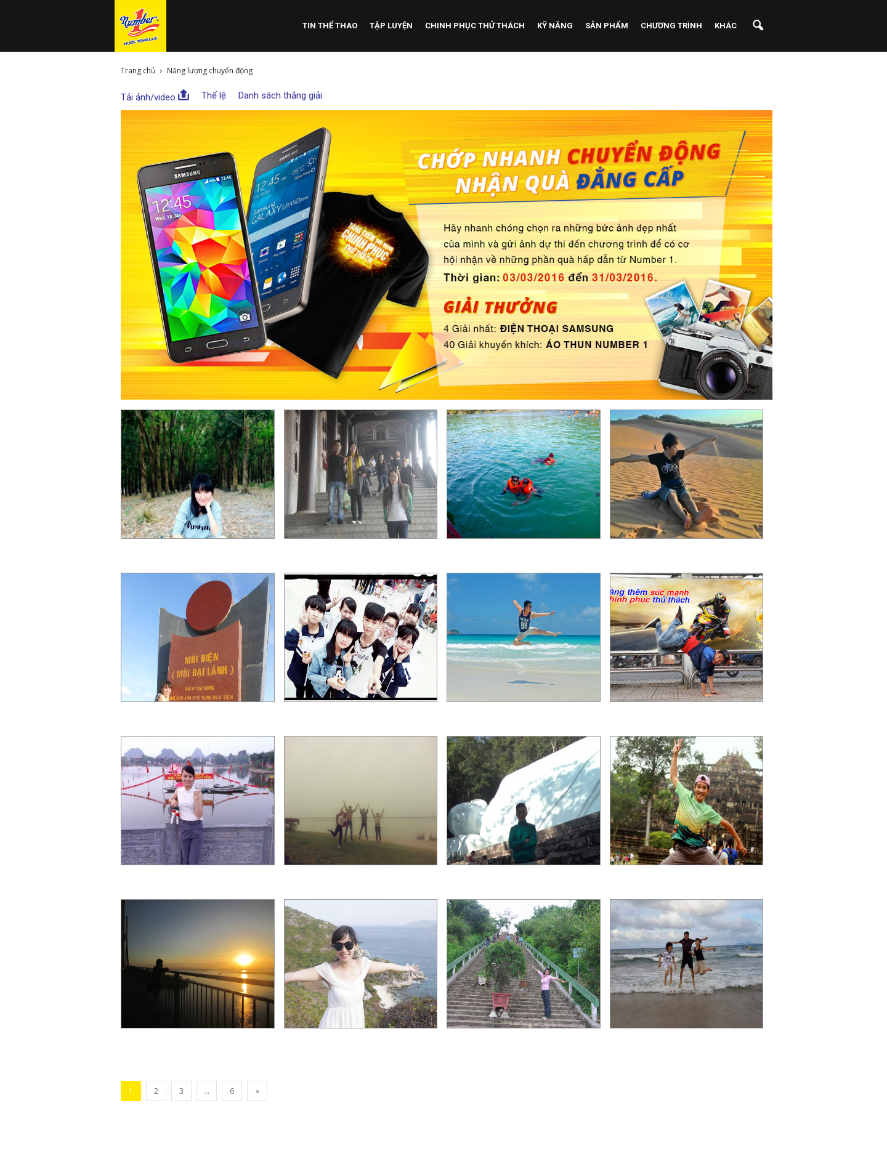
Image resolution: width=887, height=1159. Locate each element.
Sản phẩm (606, 25)
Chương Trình (671, 25)
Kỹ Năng (555, 25)
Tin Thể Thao (329, 25)
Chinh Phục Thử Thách (475, 25)
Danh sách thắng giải (280, 95)
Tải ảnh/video (155, 96)
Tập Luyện (391, 25)
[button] (757, 26)
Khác (726, 25)
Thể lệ (213, 95)
